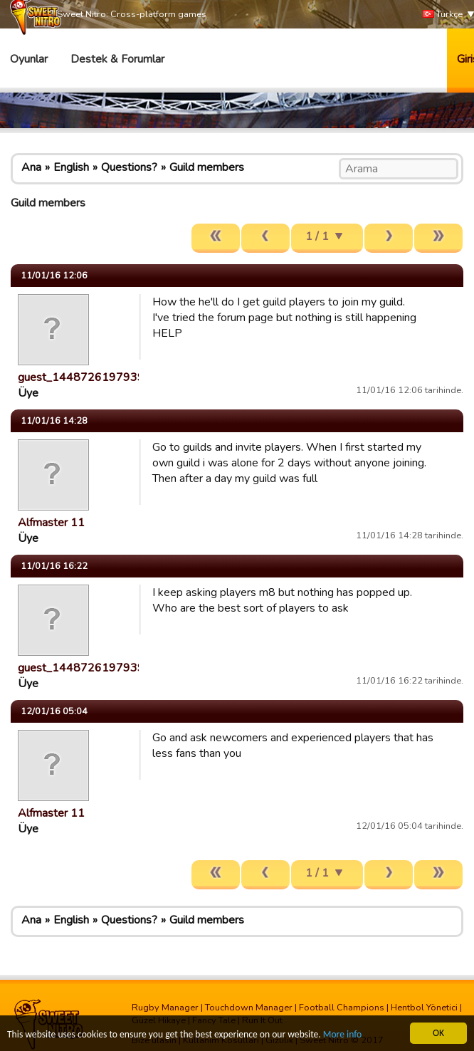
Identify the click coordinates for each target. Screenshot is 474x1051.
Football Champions (341, 1007)
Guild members (206, 167)
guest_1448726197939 (81, 377)
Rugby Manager (165, 1007)
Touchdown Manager (249, 1007)
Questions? (129, 167)
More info (342, 1035)
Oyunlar (29, 59)
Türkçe (443, 14)
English (71, 167)
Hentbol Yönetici (424, 1007)
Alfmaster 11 (51, 522)
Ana (31, 167)
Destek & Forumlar (117, 59)
